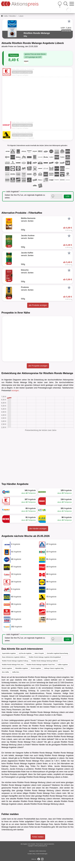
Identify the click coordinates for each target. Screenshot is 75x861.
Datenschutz (42, 851)
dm (66, 739)
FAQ (34, 853)
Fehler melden (38, 837)
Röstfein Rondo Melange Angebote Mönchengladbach (45, 657)
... (17, 16)
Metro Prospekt (39, 653)
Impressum (32, 851)
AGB (37, 851)
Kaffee (6, 16)
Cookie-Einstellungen (41, 853)
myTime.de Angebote (25, 653)
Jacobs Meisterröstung (63, 766)
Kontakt (30, 853)
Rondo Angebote (7, 668)
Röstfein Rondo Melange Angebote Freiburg (15, 661)
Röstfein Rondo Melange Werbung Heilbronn (44, 661)
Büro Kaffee (5, 672)
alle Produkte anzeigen (38, 305)
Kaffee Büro (15, 672)
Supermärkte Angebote (9, 653)
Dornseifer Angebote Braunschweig (57, 653)
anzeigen (15, 390)
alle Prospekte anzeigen (37, 366)
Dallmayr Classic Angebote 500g (53, 668)
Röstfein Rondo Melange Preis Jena (12, 664)
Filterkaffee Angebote (21, 668)
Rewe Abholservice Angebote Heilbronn (14, 657)
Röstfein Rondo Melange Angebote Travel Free (41, 664)
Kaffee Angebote (63, 664)
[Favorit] (69, 21)
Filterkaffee (12, 16)
